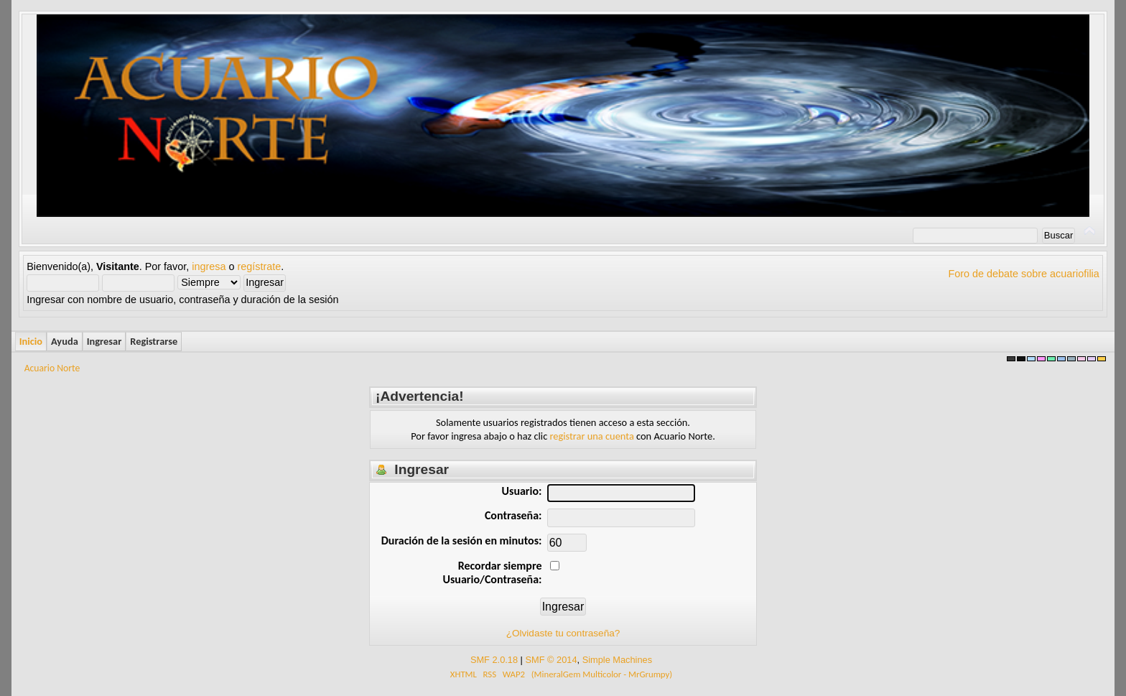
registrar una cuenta (592, 436)
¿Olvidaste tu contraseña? (563, 633)
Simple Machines (617, 659)
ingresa (208, 266)
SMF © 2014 (551, 659)
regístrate (260, 266)
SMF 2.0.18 (494, 659)
